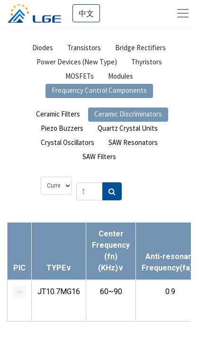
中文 (86, 13)
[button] (59, 267)
